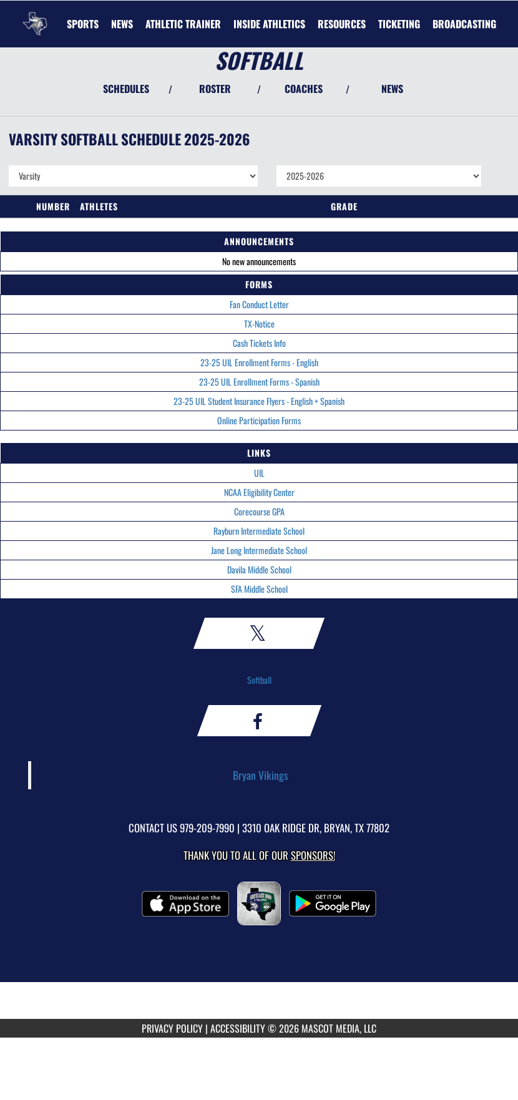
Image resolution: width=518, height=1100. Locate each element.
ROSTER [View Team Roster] (215, 88)
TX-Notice (259, 323)
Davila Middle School (259, 569)
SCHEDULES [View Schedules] (126, 88)
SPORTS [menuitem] (83, 23)
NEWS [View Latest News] (392, 88)
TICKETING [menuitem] (399, 23)
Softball (259, 679)
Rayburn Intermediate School (259, 530)
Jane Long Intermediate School (259, 550)
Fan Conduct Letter (259, 304)
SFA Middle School (259, 588)
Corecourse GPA (259, 511)
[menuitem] (122, 24)
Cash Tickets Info (259, 342)
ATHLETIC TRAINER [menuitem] (183, 23)
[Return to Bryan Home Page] (35, 16)
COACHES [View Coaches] (304, 88)
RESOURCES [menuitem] (342, 23)
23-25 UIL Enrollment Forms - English (259, 362)
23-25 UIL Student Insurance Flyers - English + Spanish (259, 400)
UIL (259, 472)
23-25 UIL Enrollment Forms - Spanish (259, 381)
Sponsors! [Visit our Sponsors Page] (313, 855)
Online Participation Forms (259, 420)
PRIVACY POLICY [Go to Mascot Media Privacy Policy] (172, 1028)
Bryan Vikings (260, 775)
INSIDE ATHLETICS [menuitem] (269, 23)
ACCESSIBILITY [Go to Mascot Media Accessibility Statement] (237, 1028)
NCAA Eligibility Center (259, 492)
